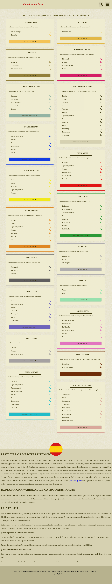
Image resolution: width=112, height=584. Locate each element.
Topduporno (64, 404)
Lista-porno (64, 417)
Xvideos (63, 99)
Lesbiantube (64, 327)
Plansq (62, 69)
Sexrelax (12, 96)
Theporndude (65, 394)
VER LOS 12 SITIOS (29, 159)
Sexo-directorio (14, 102)
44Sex (11, 153)
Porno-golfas (64, 132)
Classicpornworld (15, 391)
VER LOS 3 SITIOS (30, 75)
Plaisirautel (13, 62)
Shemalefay (64, 364)
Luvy (62, 293)
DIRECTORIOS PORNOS (31, 86)
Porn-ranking (64, 408)
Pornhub (63, 96)
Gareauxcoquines (66, 65)
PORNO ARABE (82, 153)
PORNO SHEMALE (82, 355)
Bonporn (12, 233)
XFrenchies (13, 240)
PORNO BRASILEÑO (31, 170)
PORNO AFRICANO (31, 127)
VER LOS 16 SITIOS (29, 327)
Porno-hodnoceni (66, 421)
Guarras (63, 119)
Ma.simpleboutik (15, 69)
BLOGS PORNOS (31, 22)
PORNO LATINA (31, 291)
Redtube (63, 112)
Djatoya (12, 149)
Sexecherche (64, 401)
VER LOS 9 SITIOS (81, 427)
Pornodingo (64, 129)
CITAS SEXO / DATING (82, 49)
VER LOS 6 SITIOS (81, 343)
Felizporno (64, 206)
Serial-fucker (64, 135)
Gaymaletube (65, 256)
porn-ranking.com (75, 480)
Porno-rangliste (65, 414)
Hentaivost (13, 270)
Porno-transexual (66, 367)
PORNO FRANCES (31, 211)
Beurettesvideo (65, 172)
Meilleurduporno (66, 398)
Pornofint (12, 35)
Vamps (62, 290)
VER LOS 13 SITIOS (29, 414)
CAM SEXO (82, 22)
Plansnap (63, 62)
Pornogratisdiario (66, 209)
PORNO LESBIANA (82, 311)
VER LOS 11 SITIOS (29, 116)
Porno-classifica (65, 411)
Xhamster (63, 102)
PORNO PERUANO (31, 338)
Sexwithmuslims (66, 175)
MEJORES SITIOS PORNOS (82, 86)
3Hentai (12, 273)
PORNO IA (82, 280)
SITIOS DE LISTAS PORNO (82, 385)
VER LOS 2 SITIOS (81, 300)
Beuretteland (64, 179)
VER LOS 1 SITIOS (81, 38)
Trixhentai (13, 267)
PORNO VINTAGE (31, 372)
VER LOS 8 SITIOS (81, 185)
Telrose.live (13, 65)
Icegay (62, 259)
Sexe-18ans (13, 99)
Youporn (63, 109)
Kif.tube (12, 236)
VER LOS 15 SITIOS (80, 235)
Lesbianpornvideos (66, 320)
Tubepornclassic (14, 388)
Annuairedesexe (14, 106)
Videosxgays (64, 263)
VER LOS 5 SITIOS (30, 42)
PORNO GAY (82, 247)
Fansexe (12, 109)
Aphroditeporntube (66, 116)
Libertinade (64, 59)
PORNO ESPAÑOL (82, 197)
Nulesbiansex (65, 324)
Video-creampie (14, 32)
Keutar (62, 125)
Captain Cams (65, 32)
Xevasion (63, 122)
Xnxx (62, 106)
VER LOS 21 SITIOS (80, 142)
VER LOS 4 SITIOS (81, 75)
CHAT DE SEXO (31, 53)
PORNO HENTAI (31, 258)
